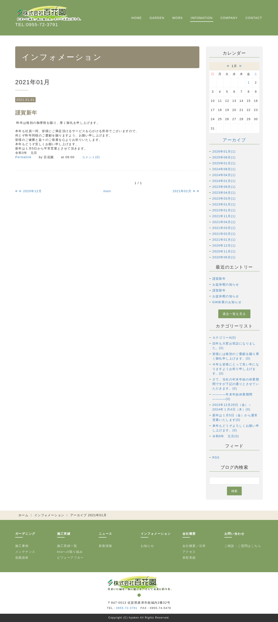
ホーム (23, 515)
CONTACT (254, 18)
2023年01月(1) (224, 204)
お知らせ (147, 546)
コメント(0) (91, 157)
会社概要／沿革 (194, 546)
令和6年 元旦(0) (225, 436)
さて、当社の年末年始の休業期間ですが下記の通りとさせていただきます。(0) (235, 384)
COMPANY (229, 18)
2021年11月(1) (224, 216)
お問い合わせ (234, 533)
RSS (216, 457)
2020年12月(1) (224, 245)
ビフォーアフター (70, 557)
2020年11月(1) (224, 251)
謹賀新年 (219, 278)
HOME (136, 18)
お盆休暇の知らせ (225, 284)
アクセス (189, 551)
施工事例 (22, 546)
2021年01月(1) (224, 239)
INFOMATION (202, 18)
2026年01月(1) (224, 151)
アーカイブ (234, 140)
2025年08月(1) (224, 157)
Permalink (23, 157)
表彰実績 (189, 557)
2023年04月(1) (224, 192)
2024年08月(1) (224, 169)
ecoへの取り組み (70, 551)
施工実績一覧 (67, 546)
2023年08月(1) (224, 186)
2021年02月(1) (224, 233)
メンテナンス (25, 551)
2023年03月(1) (224, 198)
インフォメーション (49, 515)
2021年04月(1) (224, 222)
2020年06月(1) (224, 257)
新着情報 (105, 546)
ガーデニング (25, 533)
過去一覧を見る (234, 314)
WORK (177, 18)
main (107, 191)
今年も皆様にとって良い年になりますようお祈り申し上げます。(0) (235, 369)
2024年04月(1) (224, 175)
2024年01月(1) (224, 181)
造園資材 (22, 557)
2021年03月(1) (224, 228)
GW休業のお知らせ (227, 302)
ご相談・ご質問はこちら (242, 546)
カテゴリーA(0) (224, 337)
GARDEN (157, 18)
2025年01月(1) (224, 163)
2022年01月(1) (224, 210)
